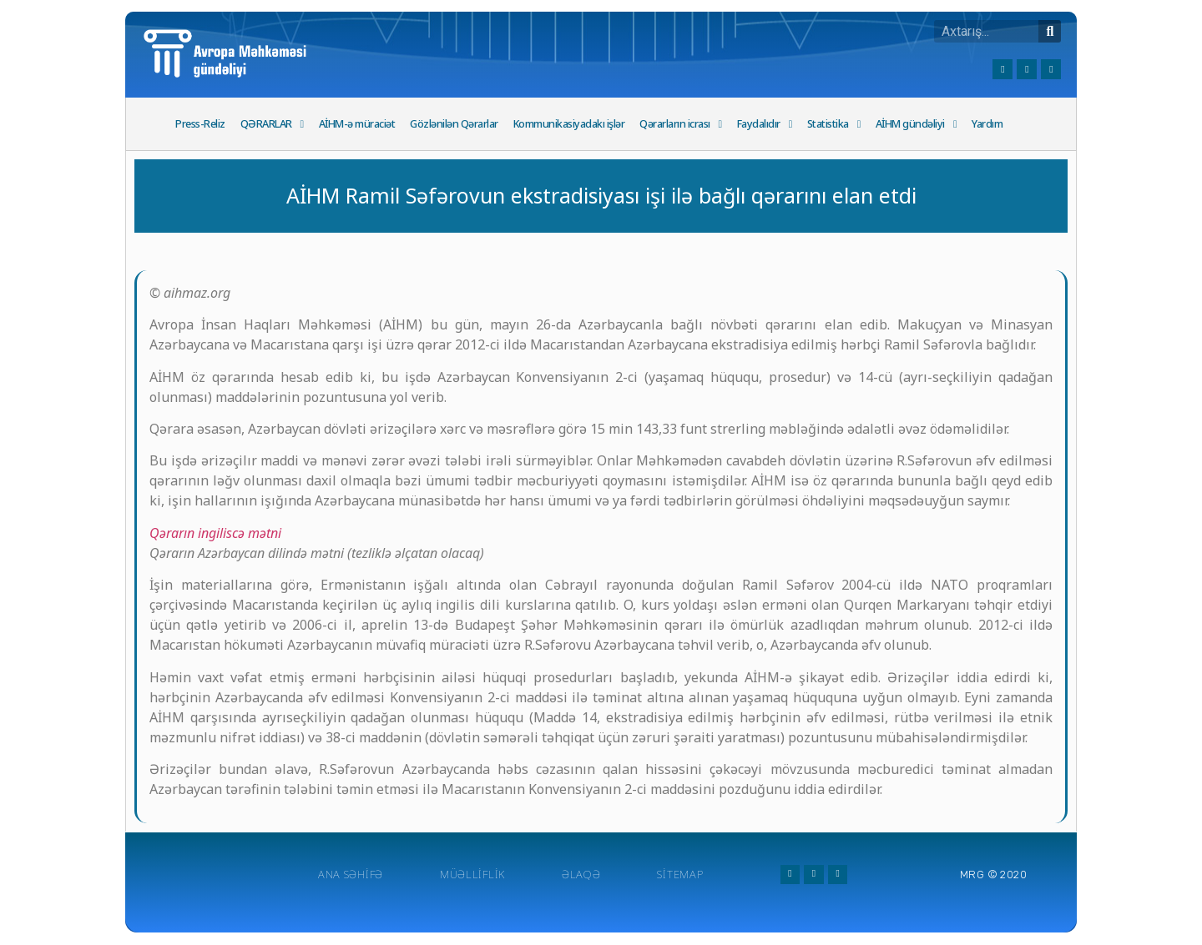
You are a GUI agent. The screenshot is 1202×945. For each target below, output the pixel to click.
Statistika (834, 124)
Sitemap (680, 874)
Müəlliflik (472, 874)
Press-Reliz (200, 124)
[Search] (1049, 31)
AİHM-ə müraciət (357, 124)
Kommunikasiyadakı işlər (569, 124)
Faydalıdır (764, 124)
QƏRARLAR (272, 124)
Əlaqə (581, 874)
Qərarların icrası (680, 124)
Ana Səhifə (350, 874)
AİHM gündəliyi (916, 124)
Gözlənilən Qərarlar (454, 124)
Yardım (987, 124)
